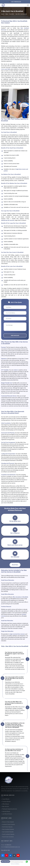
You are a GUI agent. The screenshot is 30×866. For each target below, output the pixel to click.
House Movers (5, 799)
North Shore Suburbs (7, 827)
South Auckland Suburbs (8, 834)
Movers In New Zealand (8, 822)
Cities (6, 14)
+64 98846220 (8, 844)
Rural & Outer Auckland (8, 836)
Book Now (15, 565)
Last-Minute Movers (7, 814)
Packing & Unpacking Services (9, 809)
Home (2, 14)
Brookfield (12, 14)
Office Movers (5, 804)
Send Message (15, 335)
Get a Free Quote (5, 861)
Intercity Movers (6, 811)
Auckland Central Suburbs (8, 824)
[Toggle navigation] (28, 5)
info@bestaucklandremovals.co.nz (12, 847)
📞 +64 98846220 (15, 1)
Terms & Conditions (15, 863)
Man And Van (5, 806)
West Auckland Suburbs (8, 829)
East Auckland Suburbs (8, 831)
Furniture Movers (6, 801)
